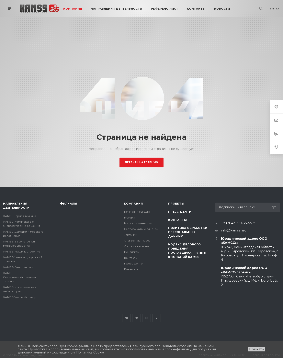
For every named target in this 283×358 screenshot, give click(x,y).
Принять (256, 349)
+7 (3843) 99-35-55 (236, 223)
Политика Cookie (90, 352)
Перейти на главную (141, 162)
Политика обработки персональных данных (187, 232)
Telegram (136, 318)
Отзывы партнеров (137, 240)
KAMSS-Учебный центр (19, 297)
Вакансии (131, 269)
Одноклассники (156, 318)
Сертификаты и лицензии (142, 228)
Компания (133, 203)
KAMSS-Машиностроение (21, 251)
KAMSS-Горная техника (19, 216)
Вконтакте (126, 318)
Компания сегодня (137, 211)
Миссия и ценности (138, 223)
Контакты (130, 257)
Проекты (176, 203)
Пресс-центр (133, 263)
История (130, 217)
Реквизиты (131, 251)
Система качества (136, 246)
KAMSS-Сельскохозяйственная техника (19, 277)
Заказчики (131, 234)
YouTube (146, 318)
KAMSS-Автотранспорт (19, 267)
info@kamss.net (233, 230)
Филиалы (68, 203)
